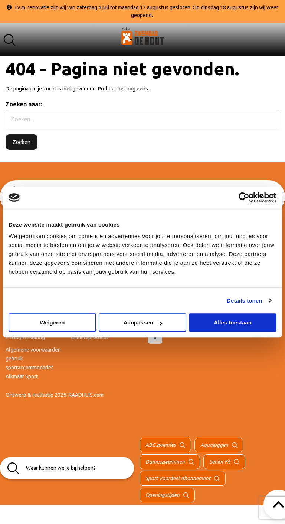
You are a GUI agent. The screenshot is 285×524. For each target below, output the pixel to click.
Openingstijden (162, 495)
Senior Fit (219, 462)
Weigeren (52, 322)
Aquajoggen (214, 445)
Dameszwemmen (165, 462)
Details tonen (244, 300)
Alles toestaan (233, 322)
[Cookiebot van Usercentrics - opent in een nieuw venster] (244, 197)
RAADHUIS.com (86, 395)
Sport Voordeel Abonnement (177, 478)
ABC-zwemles (160, 445)
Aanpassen (143, 322)
